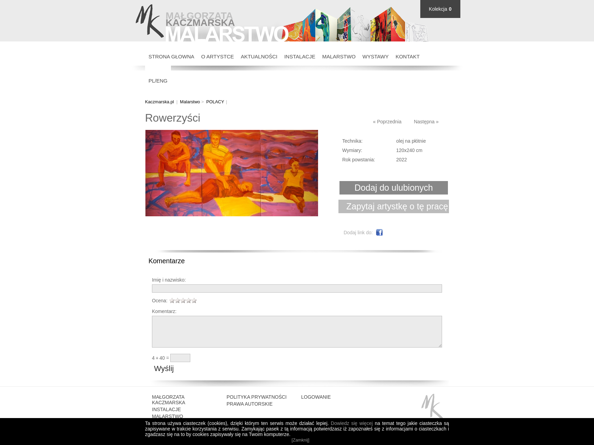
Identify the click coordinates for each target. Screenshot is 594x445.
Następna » (426, 121)
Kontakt (407, 56)
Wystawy (376, 56)
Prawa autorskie (249, 411)
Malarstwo (339, 56)
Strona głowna (171, 56)
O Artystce (217, 56)
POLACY (215, 101)
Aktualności (259, 56)
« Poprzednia (387, 121)
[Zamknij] (300, 440)
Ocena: (159, 300)
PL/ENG (157, 81)
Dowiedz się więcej (352, 423)
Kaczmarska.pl (159, 101)
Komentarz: (164, 311)
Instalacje (299, 56)
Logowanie (316, 404)
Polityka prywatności (257, 404)
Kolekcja (438, 9)
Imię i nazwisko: (169, 280)
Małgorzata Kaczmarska (168, 407)
